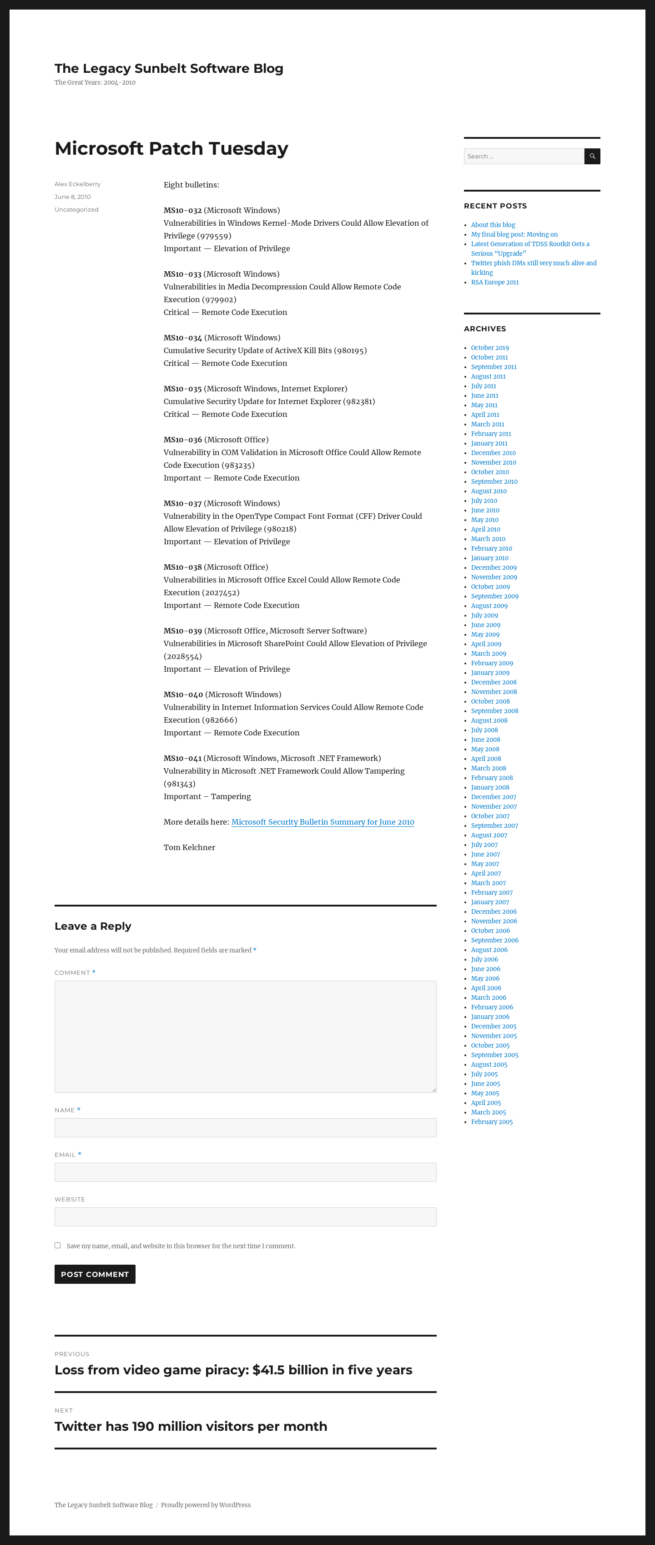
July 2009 (485, 615)
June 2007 (485, 854)
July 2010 (484, 501)
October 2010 (490, 472)
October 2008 (490, 701)
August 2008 (489, 720)
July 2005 (484, 1074)
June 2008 (485, 740)
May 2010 (485, 520)
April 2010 (485, 529)
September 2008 (495, 711)
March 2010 (488, 539)
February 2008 (492, 778)
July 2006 (485, 959)
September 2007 (495, 826)
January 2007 (490, 902)
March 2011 (487, 424)
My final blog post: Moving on (514, 234)
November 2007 (494, 806)
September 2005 (495, 1055)
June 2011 (485, 396)
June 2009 (486, 625)
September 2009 (495, 596)
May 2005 (485, 1093)
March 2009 (489, 654)
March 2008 (488, 768)
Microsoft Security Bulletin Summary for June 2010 (323, 821)
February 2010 (491, 548)
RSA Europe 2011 (495, 282)
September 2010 (494, 482)
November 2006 (494, 921)
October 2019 (490, 348)
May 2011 (484, 405)
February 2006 (492, 1007)
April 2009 (486, 644)
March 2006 (489, 998)
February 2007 (492, 893)
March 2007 (488, 883)
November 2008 (494, 692)
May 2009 (485, 634)
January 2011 (489, 443)
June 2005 (485, 1084)
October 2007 (490, 816)
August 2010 (489, 491)
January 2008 (490, 787)
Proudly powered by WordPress (206, 1505)
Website (70, 1199)
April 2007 (486, 873)
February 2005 (492, 1122)
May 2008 (485, 749)
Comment (75, 973)
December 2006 (494, 912)
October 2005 (490, 1045)
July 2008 (484, 730)
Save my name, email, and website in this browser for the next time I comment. (181, 1246)
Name (68, 1110)
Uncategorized (77, 209)
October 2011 (489, 357)
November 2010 (493, 462)
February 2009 (492, 663)
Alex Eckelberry (78, 183)
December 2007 (494, 797)
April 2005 (486, 1103)
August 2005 (489, 1065)
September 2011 (494, 367)
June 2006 (486, 969)
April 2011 (485, 415)
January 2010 (490, 558)
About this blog (493, 225)
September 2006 (495, 940)
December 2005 (494, 1026)
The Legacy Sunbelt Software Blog (169, 68)
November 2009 (494, 577)
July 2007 (484, 845)
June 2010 (485, 510)
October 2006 (490, 931)
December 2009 (494, 568)
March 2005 (488, 1112)
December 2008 (494, 682)
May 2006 (485, 979)
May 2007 (485, 864)
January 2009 (490, 673)
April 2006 (486, 988)
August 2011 (488, 376)
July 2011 (483, 386)
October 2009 (490, 587)
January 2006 (490, 1017)
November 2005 (494, 1036)
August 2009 (489, 606)
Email (68, 1155)
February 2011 (491, 434)
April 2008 (486, 759)
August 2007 (489, 835)
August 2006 (489, 950)
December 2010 (493, 453)
